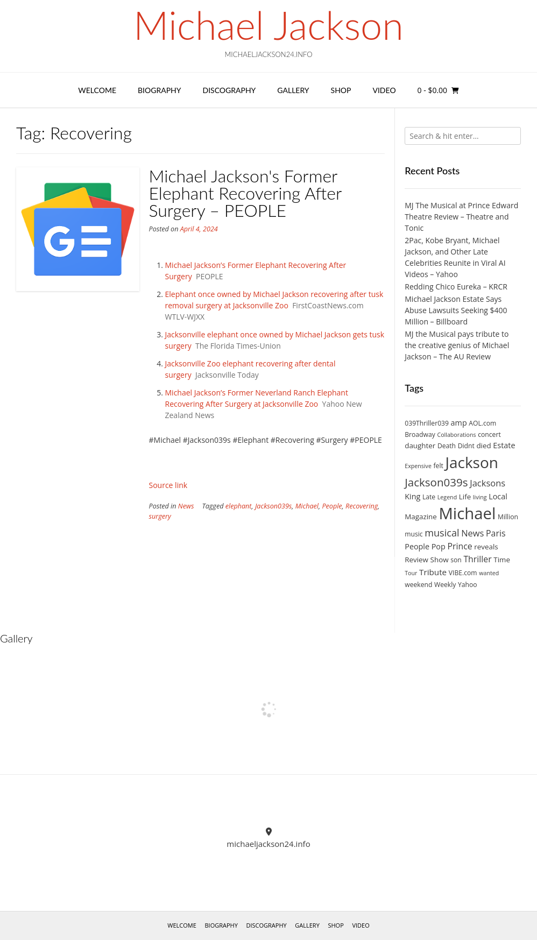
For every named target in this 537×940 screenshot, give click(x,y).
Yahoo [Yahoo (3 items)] (467, 584)
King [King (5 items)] (412, 496)
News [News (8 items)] (472, 533)
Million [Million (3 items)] (508, 516)
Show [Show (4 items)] (439, 559)
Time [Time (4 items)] (501, 559)
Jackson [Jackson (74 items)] (471, 462)
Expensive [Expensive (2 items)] (418, 466)
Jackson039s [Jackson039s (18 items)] (436, 482)
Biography (159, 90)
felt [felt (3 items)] (438, 465)
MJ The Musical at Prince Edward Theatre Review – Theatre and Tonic (461, 216)
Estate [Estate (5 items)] (504, 445)
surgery (160, 516)
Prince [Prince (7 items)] (459, 546)
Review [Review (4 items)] (416, 559)
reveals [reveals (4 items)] (486, 547)
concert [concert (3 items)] (489, 434)
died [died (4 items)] (483, 445)
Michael (307, 506)
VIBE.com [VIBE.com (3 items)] (463, 572)
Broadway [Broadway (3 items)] (420, 434)
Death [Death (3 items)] (446, 445)
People (332, 506)
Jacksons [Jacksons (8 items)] (487, 483)
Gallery (293, 90)
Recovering (361, 506)
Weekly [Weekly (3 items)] (445, 584)
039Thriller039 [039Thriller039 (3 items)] (427, 423)
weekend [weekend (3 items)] (418, 584)
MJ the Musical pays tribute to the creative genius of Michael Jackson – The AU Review (457, 345)
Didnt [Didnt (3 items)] (466, 445)
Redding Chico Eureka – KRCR (456, 286)
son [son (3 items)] (456, 559)
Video (383, 90)
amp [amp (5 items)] (459, 423)
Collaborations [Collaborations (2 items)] (456, 435)
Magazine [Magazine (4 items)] (421, 516)
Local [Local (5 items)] (498, 496)
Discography (229, 90)
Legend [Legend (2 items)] (447, 497)
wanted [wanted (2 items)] (489, 573)
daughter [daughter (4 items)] (420, 445)
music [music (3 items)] (413, 534)
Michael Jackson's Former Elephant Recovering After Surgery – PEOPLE (245, 193)
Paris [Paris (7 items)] (495, 533)
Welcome (97, 90)
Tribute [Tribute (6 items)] (433, 572)
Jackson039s (273, 506)
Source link (168, 485)
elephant (238, 506)
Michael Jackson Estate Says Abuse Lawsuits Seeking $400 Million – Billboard (456, 310)
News (186, 506)
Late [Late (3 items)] (428, 496)
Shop (341, 90)
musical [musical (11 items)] (442, 532)
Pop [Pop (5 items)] (439, 546)
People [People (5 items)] (417, 546)
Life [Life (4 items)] (465, 496)
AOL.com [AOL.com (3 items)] (482, 423)
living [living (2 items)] (480, 497)
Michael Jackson (268, 24)
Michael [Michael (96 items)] (467, 513)
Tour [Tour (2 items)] (411, 573)
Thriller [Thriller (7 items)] (477, 559)
